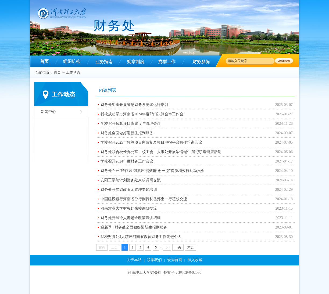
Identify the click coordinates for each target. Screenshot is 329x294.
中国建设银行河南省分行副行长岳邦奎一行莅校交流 (144, 199)
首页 (57, 72)
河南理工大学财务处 (145, 273)
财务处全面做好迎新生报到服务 (127, 133)
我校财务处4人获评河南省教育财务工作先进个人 (141, 237)
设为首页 (174, 260)
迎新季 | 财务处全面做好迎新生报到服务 (134, 227)
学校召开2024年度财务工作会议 (127, 161)
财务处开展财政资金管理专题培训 (129, 190)
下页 (178, 247)
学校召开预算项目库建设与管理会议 (131, 124)
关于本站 (134, 260)
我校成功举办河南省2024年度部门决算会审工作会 (142, 114)
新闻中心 (48, 112)
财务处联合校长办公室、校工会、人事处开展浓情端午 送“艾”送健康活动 (161, 152)
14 (167, 247)
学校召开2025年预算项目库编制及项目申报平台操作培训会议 (151, 142)
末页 (190, 247)
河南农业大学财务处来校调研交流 (129, 208)
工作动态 (73, 72)
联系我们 (154, 260)
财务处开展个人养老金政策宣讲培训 (131, 218)
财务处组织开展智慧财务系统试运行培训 (134, 105)
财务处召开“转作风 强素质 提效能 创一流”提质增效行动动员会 (153, 171)
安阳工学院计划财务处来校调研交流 (131, 180)
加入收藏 (194, 260)
